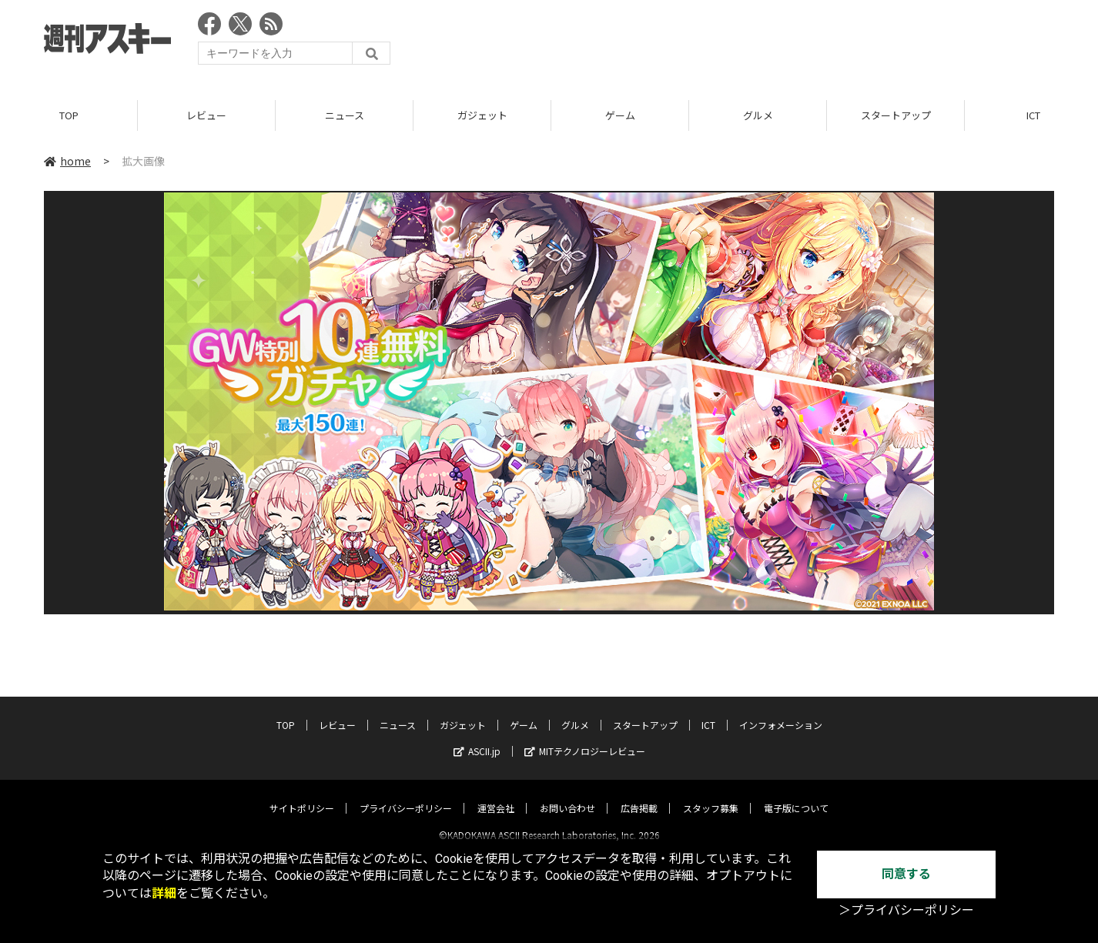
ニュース (344, 115)
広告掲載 (639, 794)
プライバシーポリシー (406, 794)
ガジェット (482, 115)
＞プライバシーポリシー (906, 910)
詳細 (164, 893)
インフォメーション (780, 711)
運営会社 (495, 794)
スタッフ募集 (710, 794)
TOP (69, 115)
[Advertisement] (774, 42)
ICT (708, 711)
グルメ (758, 115)
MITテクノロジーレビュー (584, 737)
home (67, 161)
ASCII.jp (477, 737)
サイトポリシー (301, 794)
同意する (906, 874)
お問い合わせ (567, 794)
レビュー (206, 115)
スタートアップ (896, 115)
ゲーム (620, 115)
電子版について (796, 794)
